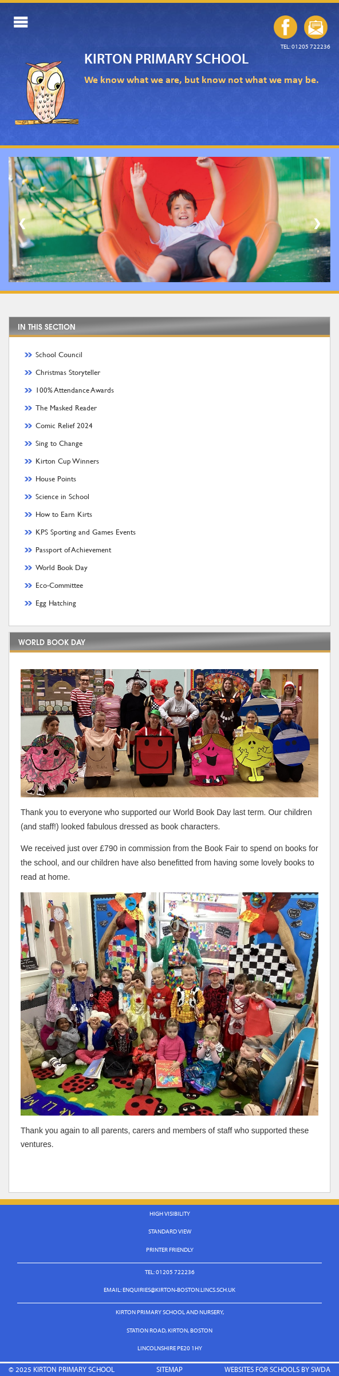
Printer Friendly (170, 1249)
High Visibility (169, 1213)
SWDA (320, 1369)
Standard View (169, 1231)
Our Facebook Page (285, 27)
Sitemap (169, 1369)
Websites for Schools (261, 1369)
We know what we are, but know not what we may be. (201, 79)
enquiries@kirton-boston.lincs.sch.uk (316, 27)
